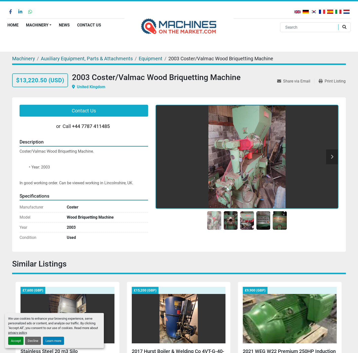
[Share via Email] (295, 81)
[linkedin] (20, 12)
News (64, 25)
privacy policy (17, 332)
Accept (16, 341)
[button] (38, 25)
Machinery (37, 25)
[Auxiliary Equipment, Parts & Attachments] (87, 59)
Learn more (53, 341)
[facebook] (10, 12)
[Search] (310, 27)
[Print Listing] (332, 81)
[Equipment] (150, 59)
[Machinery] (23, 59)
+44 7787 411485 (91, 126)
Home (13, 25)
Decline (33, 341)
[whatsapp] (30, 12)
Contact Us (89, 25)
